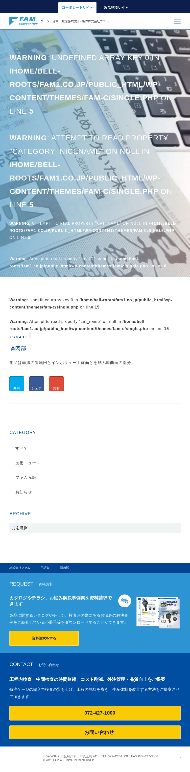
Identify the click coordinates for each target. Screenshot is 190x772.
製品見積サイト (116, 7)
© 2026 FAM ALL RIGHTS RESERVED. (69, 760)
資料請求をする (44, 638)
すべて (21, 448)
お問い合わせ (95, 732)
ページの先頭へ (178, 756)
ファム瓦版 (25, 477)
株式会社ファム (23, 758)
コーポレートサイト (77, 7)
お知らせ (23, 492)
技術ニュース (28, 463)
